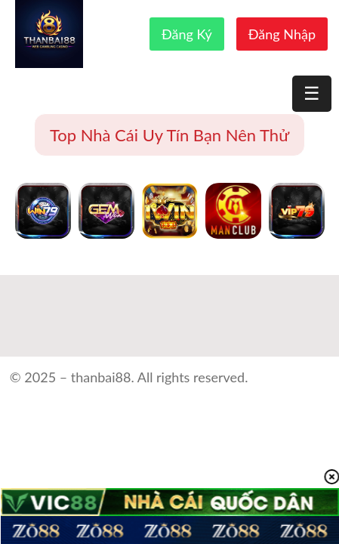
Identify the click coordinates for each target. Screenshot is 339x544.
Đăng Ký (187, 34)
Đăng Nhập (282, 34)
